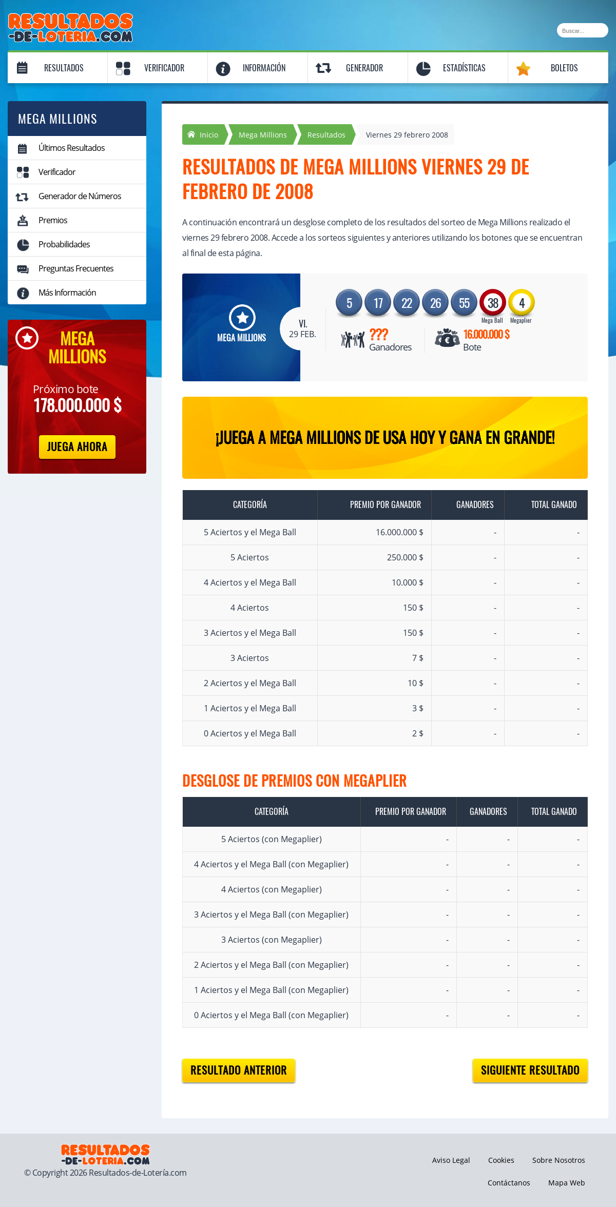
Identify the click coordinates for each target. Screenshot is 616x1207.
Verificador (164, 68)
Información (264, 68)
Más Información (67, 292)
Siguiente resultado (530, 1070)
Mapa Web (566, 1182)
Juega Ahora (77, 446)
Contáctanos (509, 1182)
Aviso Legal (451, 1160)
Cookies (501, 1160)
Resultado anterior (238, 1070)
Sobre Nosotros (558, 1160)
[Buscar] (582, 30)
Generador (364, 68)
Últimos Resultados (71, 147)
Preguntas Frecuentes (75, 268)
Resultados (64, 68)
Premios (52, 220)
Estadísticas (464, 68)
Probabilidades (64, 244)
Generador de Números (79, 196)
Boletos (564, 68)
